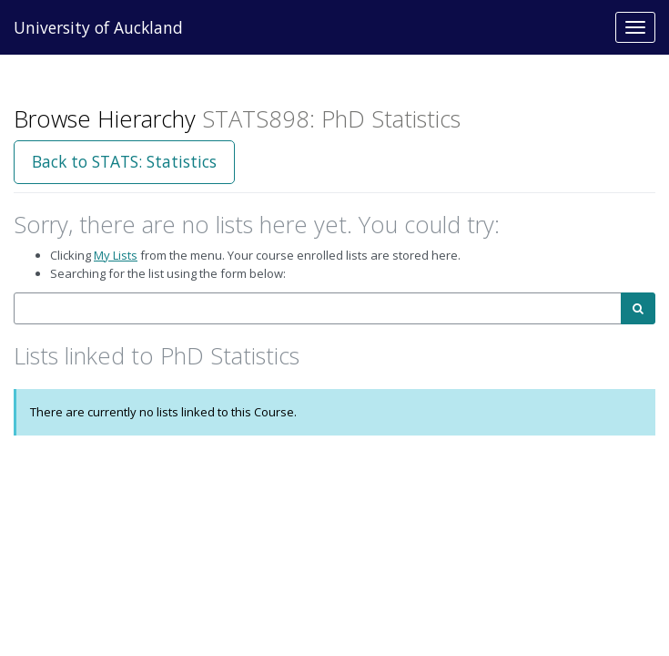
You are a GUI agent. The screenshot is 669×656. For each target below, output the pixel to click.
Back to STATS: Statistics (124, 161)
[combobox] (318, 308)
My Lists (115, 255)
